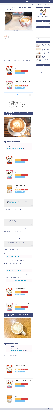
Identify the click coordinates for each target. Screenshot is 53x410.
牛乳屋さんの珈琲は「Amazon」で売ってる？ (15, 102)
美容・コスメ (40, 4)
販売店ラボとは (47, 4)
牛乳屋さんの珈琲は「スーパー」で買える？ (15, 101)
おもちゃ (13, 4)
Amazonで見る (18, 70)
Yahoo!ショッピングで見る (20, 87)
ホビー (19, 4)
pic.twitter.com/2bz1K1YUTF (13, 202)
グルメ (33, 4)
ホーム (6, 4)
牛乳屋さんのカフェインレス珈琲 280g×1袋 (23, 81)
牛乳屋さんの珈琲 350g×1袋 (20, 66)
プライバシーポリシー (41, 70)
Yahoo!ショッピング (18, 148)
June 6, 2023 (15, 204)
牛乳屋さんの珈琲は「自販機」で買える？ (15, 100)
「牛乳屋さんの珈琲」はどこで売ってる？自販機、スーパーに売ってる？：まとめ (19, 107)
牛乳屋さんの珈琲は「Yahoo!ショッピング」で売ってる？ (17, 104)
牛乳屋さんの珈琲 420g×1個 (20, 185)
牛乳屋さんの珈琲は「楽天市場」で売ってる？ (15, 103)
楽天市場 (12, 148)
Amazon (9, 148)
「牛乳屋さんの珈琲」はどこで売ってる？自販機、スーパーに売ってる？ (19, 98)
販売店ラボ (26, 1)
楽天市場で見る (24, 70)
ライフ (26, 4)
